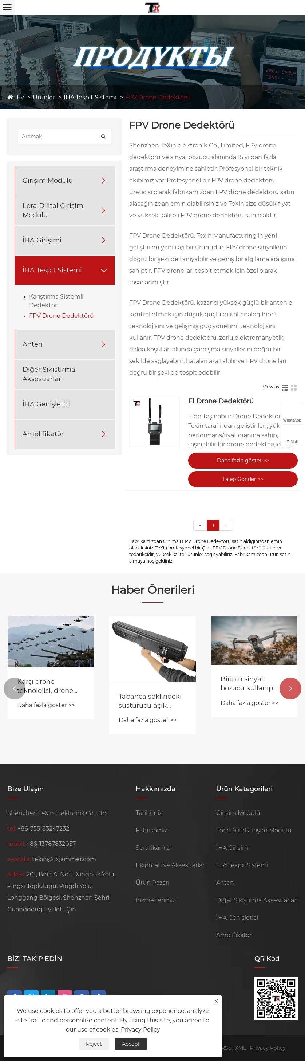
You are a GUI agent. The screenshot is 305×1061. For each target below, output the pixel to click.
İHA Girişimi (42, 240)
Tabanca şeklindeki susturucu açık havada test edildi (150, 701)
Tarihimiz (149, 812)
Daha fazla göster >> (243, 460)
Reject (94, 1044)
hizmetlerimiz (155, 900)
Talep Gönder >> (243, 479)
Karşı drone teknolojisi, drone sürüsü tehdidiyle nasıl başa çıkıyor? (47, 686)
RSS (226, 1048)
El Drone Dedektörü (221, 401)
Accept (131, 1044)
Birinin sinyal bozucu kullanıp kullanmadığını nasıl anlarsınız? (254, 684)
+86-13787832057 (51, 843)
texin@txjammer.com (64, 859)
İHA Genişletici (47, 404)
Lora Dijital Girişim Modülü (53, 210)
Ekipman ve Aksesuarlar (170, 865)
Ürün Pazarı (152, 882)
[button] (14, 688)
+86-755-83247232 (43, 828)
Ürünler (44, 97)
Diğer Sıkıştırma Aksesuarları (49, 374)
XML (240, 1048)
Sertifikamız (153, 847)
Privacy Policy (268, 1048)
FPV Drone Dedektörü (157, 97)
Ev (20, 97)
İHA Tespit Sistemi (90, 97)
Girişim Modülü (48, 181)
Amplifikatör (43, 434)
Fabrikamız (151, 830)
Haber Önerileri (152, 590)
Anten (33, 344)
